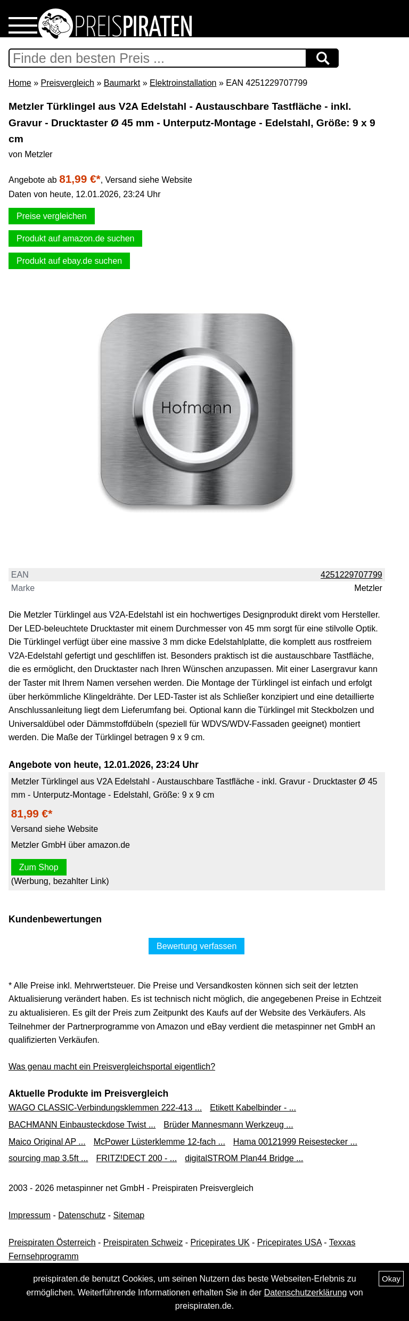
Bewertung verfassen (196, 946)
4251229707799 (351, 574)
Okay (391, 1278)
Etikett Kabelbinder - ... (253, 1107)
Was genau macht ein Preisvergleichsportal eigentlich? (112, 1066)
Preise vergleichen (52, 216)
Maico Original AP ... (47, 1141)
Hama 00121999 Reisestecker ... (295, 1141)
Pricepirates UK (219, 1242)
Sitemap (129, 1215)
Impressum (30, 1215)
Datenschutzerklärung (305, 1292)
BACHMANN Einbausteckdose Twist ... (82, 1124)
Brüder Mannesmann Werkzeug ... (228, 1124)
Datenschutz (81, 1215)
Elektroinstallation (183, 82)
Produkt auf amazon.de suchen (75, 238)
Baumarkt (122, 82)
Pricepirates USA (289, 1242)
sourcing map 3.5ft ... (48, 1158)
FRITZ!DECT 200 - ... (136, 1158)
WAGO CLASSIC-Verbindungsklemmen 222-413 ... (105, 1107)
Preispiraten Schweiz (143, 1242)
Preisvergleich (67, 82)
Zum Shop (39, 867)
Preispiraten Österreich (52, 1242)
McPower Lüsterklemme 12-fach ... (159, 1141)
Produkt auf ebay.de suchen (69, 260)
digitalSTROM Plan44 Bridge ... (244, 1158)
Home (20, 82)
